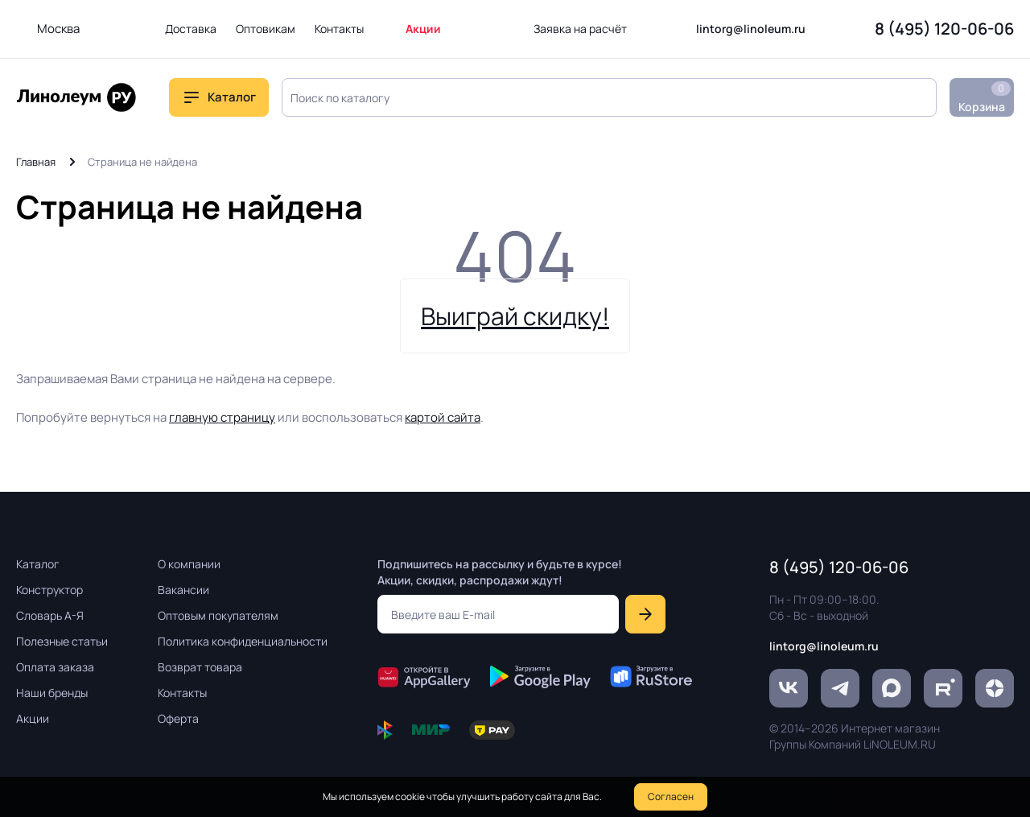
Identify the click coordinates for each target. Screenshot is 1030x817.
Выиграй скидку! (515, 315)
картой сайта (442, 417)
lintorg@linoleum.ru (750, 28)
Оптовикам (265, 28)
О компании (189, 563)
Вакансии (183, 589)
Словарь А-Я (50, 615)
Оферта (178, 718)
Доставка (190, 28)
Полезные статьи (62, 641)
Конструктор (49, 589)
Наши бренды (52, 692)
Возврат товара (200, 667)
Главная (36, 161)
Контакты (339, 28)
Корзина (984, 97)
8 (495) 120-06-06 (944, 28)
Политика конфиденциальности (243, 641)
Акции (423, 28)
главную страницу (222, 417)
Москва (58, 28)
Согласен (671, 796)
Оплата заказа (55, 667)
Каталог (232, 97)
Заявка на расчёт (580, 28)
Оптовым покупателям (218, 615)
